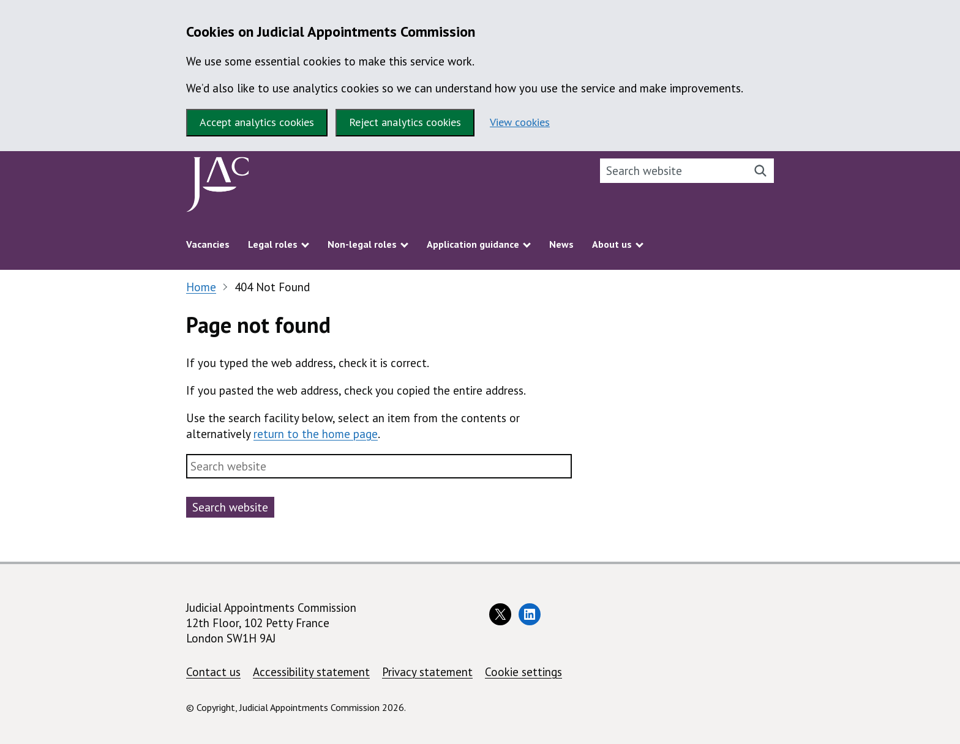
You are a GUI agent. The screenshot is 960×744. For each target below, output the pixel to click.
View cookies (520, 122)
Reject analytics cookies (405, 122)
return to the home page (315, 433)
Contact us (213, 671)
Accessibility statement (311, 671)
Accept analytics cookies (257, 122)
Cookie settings (523, 671)
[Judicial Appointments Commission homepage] (217, 187)
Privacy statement (427, 671)
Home (201, 287)
